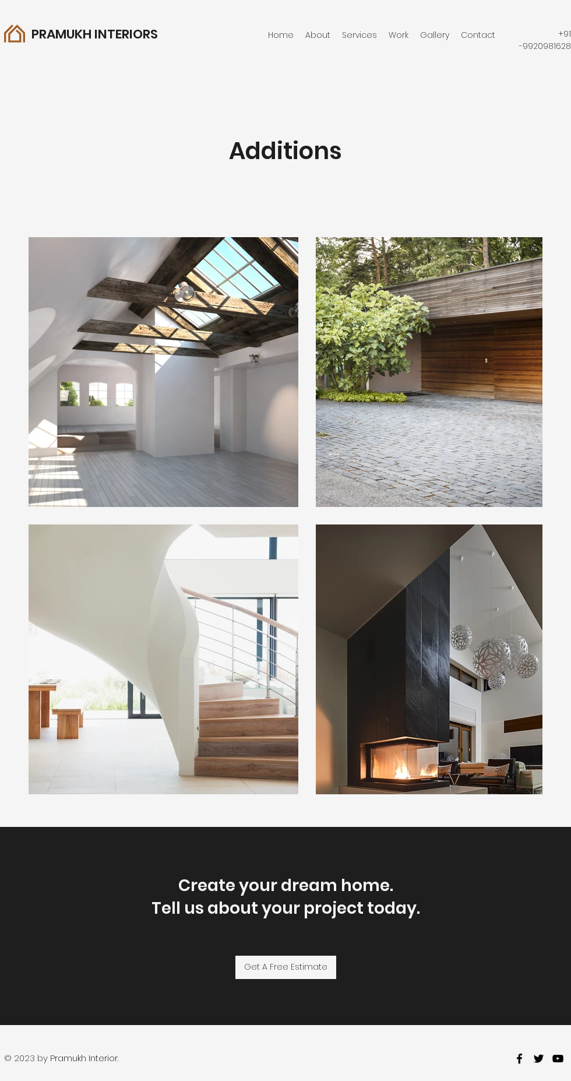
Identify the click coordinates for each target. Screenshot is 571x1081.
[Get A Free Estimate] (285, 967)
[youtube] (558, 1058)
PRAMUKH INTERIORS (94, 34)
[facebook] (519, 1058)
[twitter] (538, 1058)
